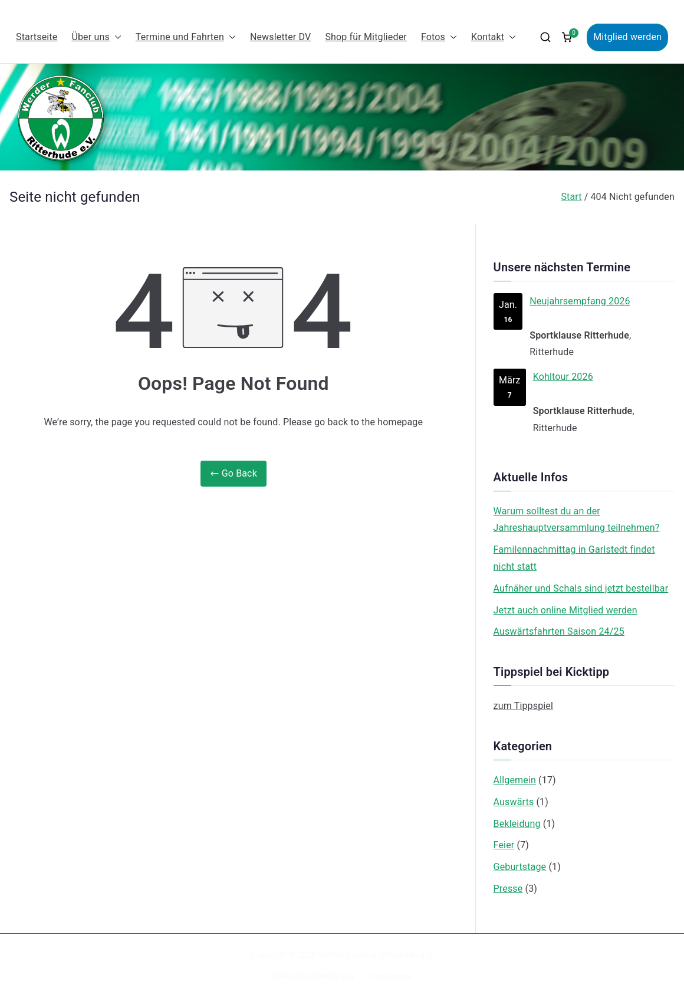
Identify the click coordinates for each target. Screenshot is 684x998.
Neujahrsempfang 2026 (580, 301)
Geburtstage (520, 866)
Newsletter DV (280, 36)
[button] (115, 37)
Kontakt (493, 37)
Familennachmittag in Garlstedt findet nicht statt (574, 558)
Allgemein (515, 780)
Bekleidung (517, 823)
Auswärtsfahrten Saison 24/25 (559, 631)
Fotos (439, 37)
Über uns (96, 37)
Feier (504, 845)
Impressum (391, 976)
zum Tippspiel (523, 705)
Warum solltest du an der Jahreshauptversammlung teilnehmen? (577, 519)
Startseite (36, 36)
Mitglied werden (627, 36)
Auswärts (514, 801)
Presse (508, 888)
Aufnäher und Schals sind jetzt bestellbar (581, 588)
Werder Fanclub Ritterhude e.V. (375, 955)
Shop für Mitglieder (365, 36)
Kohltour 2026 (562, 376)
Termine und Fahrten (186, 37)
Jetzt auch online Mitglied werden (565, 610)
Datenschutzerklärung (313, 976)
